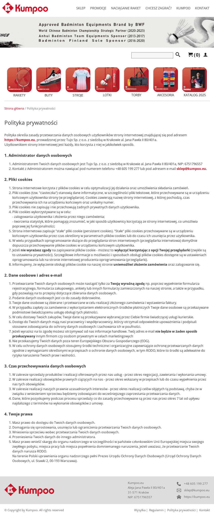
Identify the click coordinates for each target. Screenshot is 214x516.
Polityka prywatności (181, 510)
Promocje (98, 8)
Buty (48, 82)
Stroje (77, 82)
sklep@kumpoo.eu (196, 490)
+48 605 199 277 (196, 484)
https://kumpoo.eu (19, 140)
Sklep (80, 8)
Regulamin (156, 510)
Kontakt (202, 8)
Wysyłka (140, 510)
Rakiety (19, 82)
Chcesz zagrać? (159, 8)
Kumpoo (183, 8)
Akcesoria (165, 82)
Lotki (107, 82)
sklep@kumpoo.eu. (192, 168)
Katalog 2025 (194, 82)
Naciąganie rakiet (126, 8)
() (194, 55)
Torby (136, 82)
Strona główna (14, 108)
